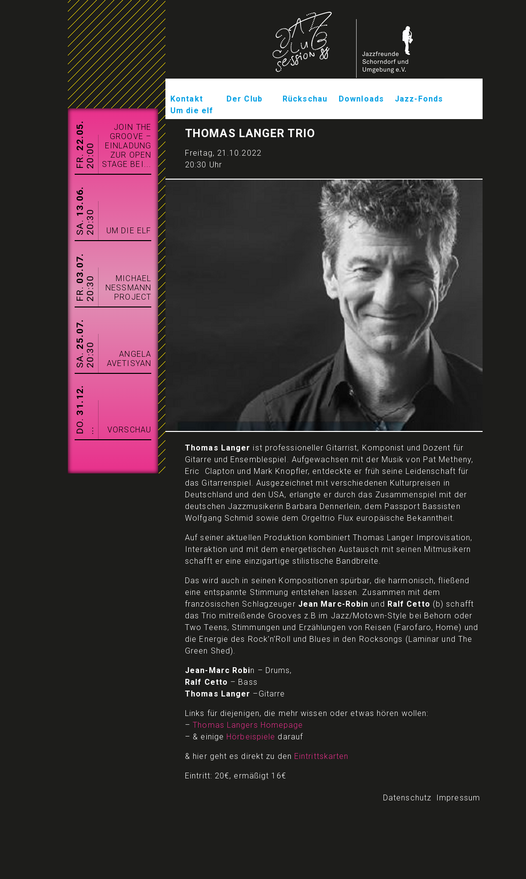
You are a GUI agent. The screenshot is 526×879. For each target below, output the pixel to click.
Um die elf (191, 110)
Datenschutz (407, 797)
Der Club (244, 98)
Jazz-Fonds (419, 98)
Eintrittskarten (321, 756)
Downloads (361, 98)
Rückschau (305, 98)
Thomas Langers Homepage (248, 725)
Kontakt (186, 98)
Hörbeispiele (250, 736)
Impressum (458, 797)
